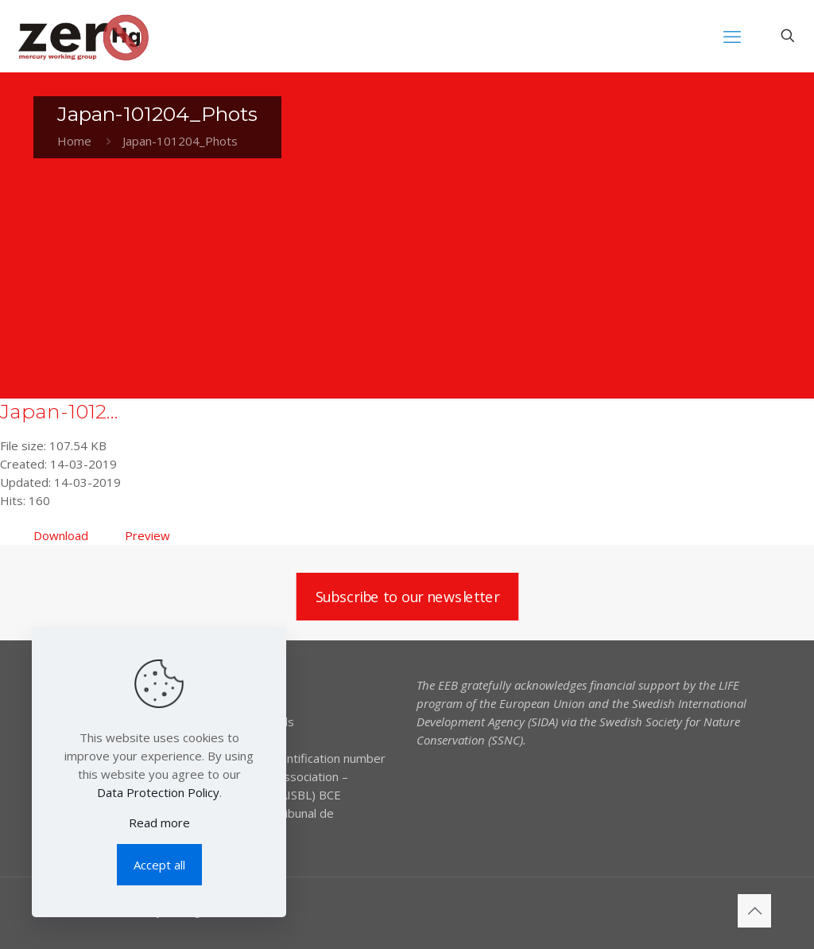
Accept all (159, 865)
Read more (159, 822)
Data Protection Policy (158, 792)
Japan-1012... (59, 411)
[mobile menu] (732, 35)
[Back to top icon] (754, 911)
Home (74, 141)
